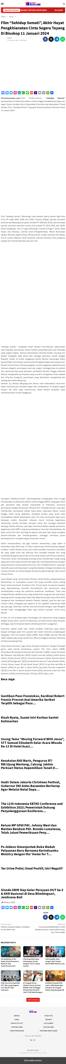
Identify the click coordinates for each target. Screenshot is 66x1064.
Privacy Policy (17, 1023)
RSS (32, 1040)
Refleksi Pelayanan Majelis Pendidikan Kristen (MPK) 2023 (16, 927)
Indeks (17, 1016)
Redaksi (48, 1019)
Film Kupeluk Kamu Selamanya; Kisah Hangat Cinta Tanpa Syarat (31, 962)
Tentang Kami (17, 1027)
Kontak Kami (48, 1027)
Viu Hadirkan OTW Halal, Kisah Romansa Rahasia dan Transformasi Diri (10, 962)
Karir (17, 1019)
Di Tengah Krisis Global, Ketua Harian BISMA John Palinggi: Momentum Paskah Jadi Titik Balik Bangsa (32, 987)
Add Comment (33, 1000)
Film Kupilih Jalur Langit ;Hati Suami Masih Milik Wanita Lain (55, 961)
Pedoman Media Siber (48, 1031)
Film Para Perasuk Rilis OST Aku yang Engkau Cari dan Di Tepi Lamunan (10, 986)
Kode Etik (48, 1016)
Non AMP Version (33, 1050)
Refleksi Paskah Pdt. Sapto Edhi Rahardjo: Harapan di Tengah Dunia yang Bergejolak (54, 986)
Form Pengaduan (17, 1031)
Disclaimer (48, 1023)
